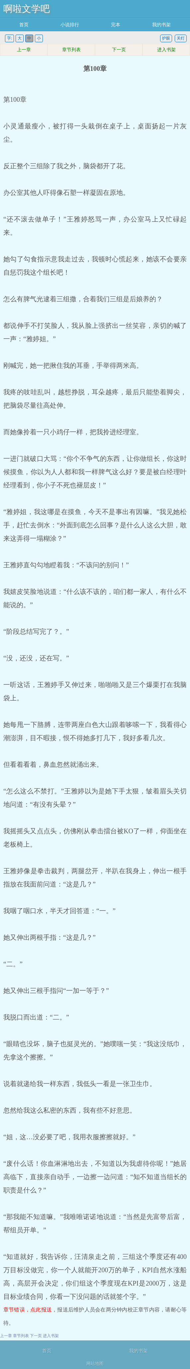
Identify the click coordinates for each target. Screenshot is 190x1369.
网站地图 (95, 1363)
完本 (115, 24)
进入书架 (166, 49)
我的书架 (161, 24)
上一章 (24, 49)
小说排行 (69, 24)
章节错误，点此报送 (27, 1309)
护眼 (166, 38)
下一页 (119, 49)
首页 (24, 24)
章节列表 (71, 49)
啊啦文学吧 (26, 9)
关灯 (181, 38)
